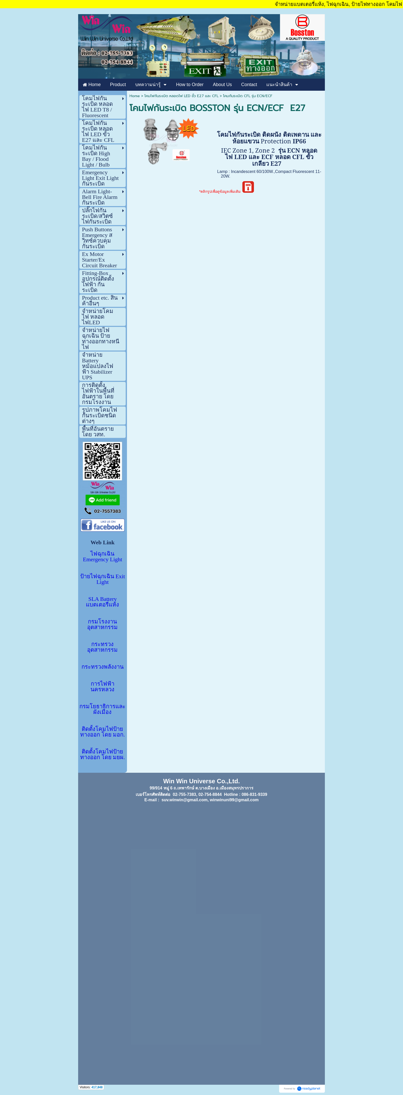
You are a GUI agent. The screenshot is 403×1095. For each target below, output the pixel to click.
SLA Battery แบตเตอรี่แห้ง (102, 602)
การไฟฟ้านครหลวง (102, 686)
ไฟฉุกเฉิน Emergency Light (102, 556)
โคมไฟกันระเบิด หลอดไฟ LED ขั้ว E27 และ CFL (181, 96)
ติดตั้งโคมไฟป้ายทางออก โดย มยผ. (102, 754)
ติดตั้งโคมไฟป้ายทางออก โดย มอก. (102, 732)
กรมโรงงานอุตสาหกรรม (102, 624)
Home (135, 96)
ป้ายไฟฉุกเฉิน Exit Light (102, 579)
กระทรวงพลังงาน (102, 667)
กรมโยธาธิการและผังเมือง (102, 709)
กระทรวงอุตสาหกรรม (102, 647)
